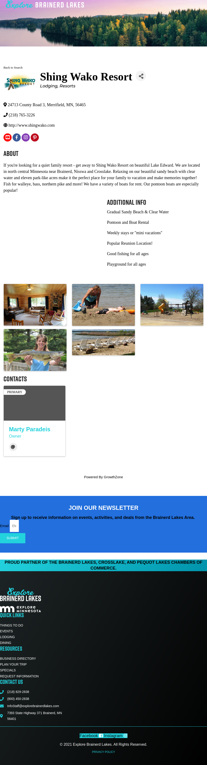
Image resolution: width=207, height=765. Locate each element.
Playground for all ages (126, 264)
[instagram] (26, 137)
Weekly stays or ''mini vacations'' (134, 233)
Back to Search (13, 67)
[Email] (13, 447)
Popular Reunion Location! (130, 243)
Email (5, 526)
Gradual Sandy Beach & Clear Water (138, 212)
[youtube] (7, 137)
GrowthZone (113, 477)
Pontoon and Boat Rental (128, 222)
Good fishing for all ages (128, 253)
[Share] (141, 76)
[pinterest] (35, 137)
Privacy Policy (103, 752)
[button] (121, 10)
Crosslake (111, 562)
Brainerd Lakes (77, 562)
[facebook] (17, 137)
